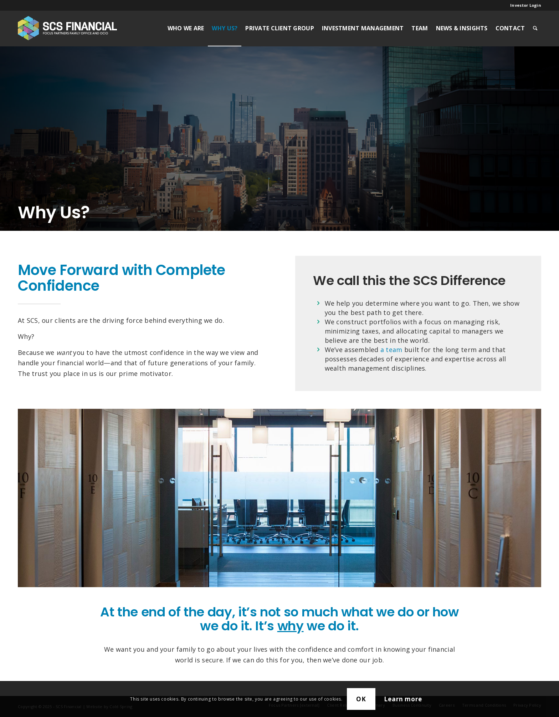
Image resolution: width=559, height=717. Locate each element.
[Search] (535, 28)
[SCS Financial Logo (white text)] (67, 28)
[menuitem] (524, 5)
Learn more (403, 699)
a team (391, 349)
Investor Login (525, 5)
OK (361, 699)
